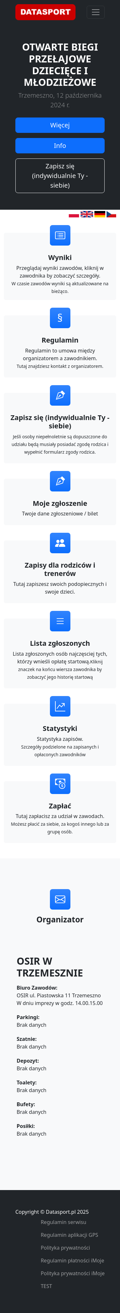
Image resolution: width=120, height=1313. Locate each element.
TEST (46, 1286)
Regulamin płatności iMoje (72, 1260)
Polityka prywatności (65, 1247)
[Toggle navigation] (96, 12)
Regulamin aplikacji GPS (69, 1234)
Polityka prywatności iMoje (73, 1273)
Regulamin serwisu (63, 1222)
